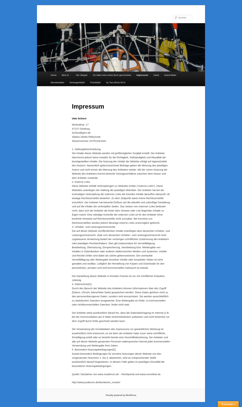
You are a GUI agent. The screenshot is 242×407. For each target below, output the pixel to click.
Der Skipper (82, 75)
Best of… (66, 75)
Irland (156, 75)
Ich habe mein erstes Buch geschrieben (112, 75)
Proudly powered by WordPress (121, 395)
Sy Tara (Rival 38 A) (115, 82)
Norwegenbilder (77, 82)
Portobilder (95, 82)
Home (53, 75)
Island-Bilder (170, 75)
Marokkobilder (57, 82)
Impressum (142, 75)
